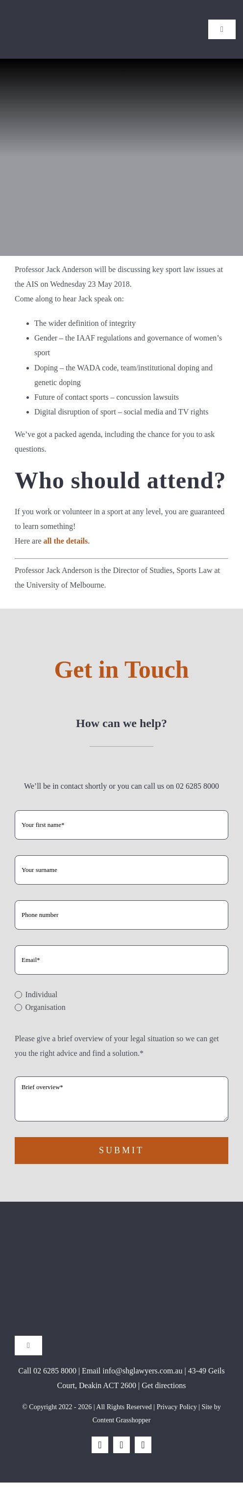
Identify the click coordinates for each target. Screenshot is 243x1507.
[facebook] (100, 1445)
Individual (41, 994)
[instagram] (121, 1445)
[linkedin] (143, 1445)
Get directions (164, 1385)
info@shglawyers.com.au (142, 1371)
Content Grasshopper (122, 1420)
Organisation (45, 1007)
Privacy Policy (177, 1407)
